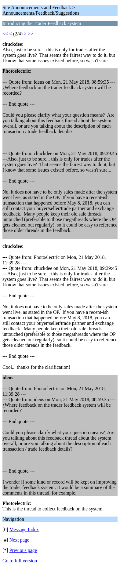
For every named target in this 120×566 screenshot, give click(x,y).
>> (30, 33)
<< (5, 33)
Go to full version (19, 560)
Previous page (23, 550)
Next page (19, 539)
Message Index (24, 529)
